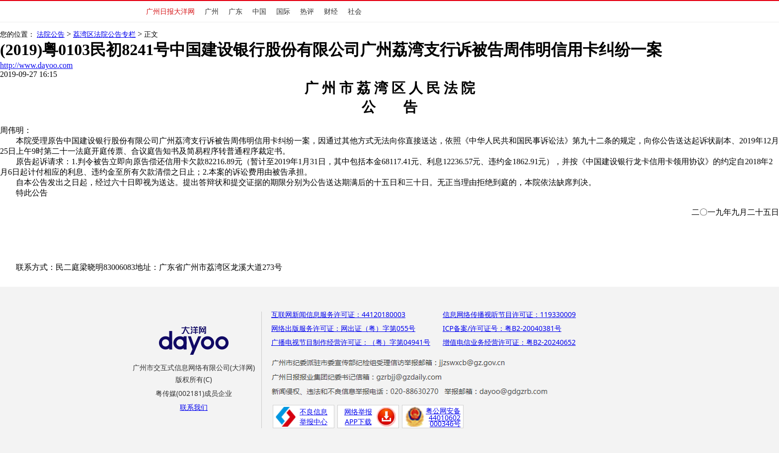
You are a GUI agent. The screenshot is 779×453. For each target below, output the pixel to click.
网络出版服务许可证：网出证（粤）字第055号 (343, 328)
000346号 (445, 423)
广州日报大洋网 (170, 11)
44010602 (445, 417)
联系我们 (194, 407)
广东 (235, 11)
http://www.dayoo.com (36, 65)
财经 (331, 11)
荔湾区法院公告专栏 (104, 34)
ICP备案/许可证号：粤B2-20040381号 (502, 328)
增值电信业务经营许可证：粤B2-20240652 (509, 342)
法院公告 (51, 34)
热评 (307, 11)
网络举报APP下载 (358, 416)
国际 (283, 11)
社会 (355, 11)
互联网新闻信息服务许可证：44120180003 (338, 314)
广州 (212, 11)
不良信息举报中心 (313, 416)
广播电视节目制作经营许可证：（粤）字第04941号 (350, 342)
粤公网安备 (443, 410)
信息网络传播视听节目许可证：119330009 (509, 314)
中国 (259, 11)
